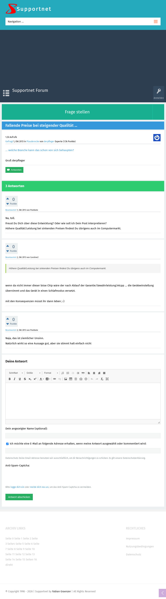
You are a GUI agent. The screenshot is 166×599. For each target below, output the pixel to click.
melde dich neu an (39, 487)
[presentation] (33, 476)
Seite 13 (30, 554)
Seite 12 (20, 554)
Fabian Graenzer (61, 591)
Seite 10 (30, 549)
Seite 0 (9, 538)
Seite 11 (10, 554)
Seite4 (11, 543)
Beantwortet (10, 210)
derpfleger (49, 141)
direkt (9, 564)
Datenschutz (133, 554)
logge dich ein (17, 487)
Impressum (133, 538)
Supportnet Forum (30, 90)
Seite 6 (28, 543)
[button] (16, 372)
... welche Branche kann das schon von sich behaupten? (39, 150)
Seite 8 (11, 549)
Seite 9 (20, 549)
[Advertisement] (83, 59)
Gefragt (9, 141)
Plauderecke (32, 141)
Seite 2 (27, 538)
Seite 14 (10, 559)
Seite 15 (20, 559)
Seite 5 (20, 543)
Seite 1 (18, 538)
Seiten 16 (31, 559)
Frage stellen (77, 111)
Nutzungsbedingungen (140, 546)
